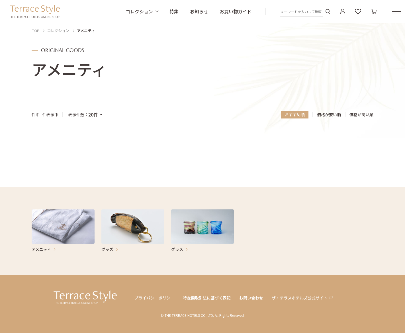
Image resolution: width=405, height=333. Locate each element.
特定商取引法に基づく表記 (207, 298)
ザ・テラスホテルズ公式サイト (300, 298)
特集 (174, 11)
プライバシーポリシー (154, 298)
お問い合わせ (251, 298)
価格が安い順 (329, 114)
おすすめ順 (295, 114)
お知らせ (199, 11)
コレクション (139, 11)
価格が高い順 (361, 114)
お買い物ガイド (235, 11)
